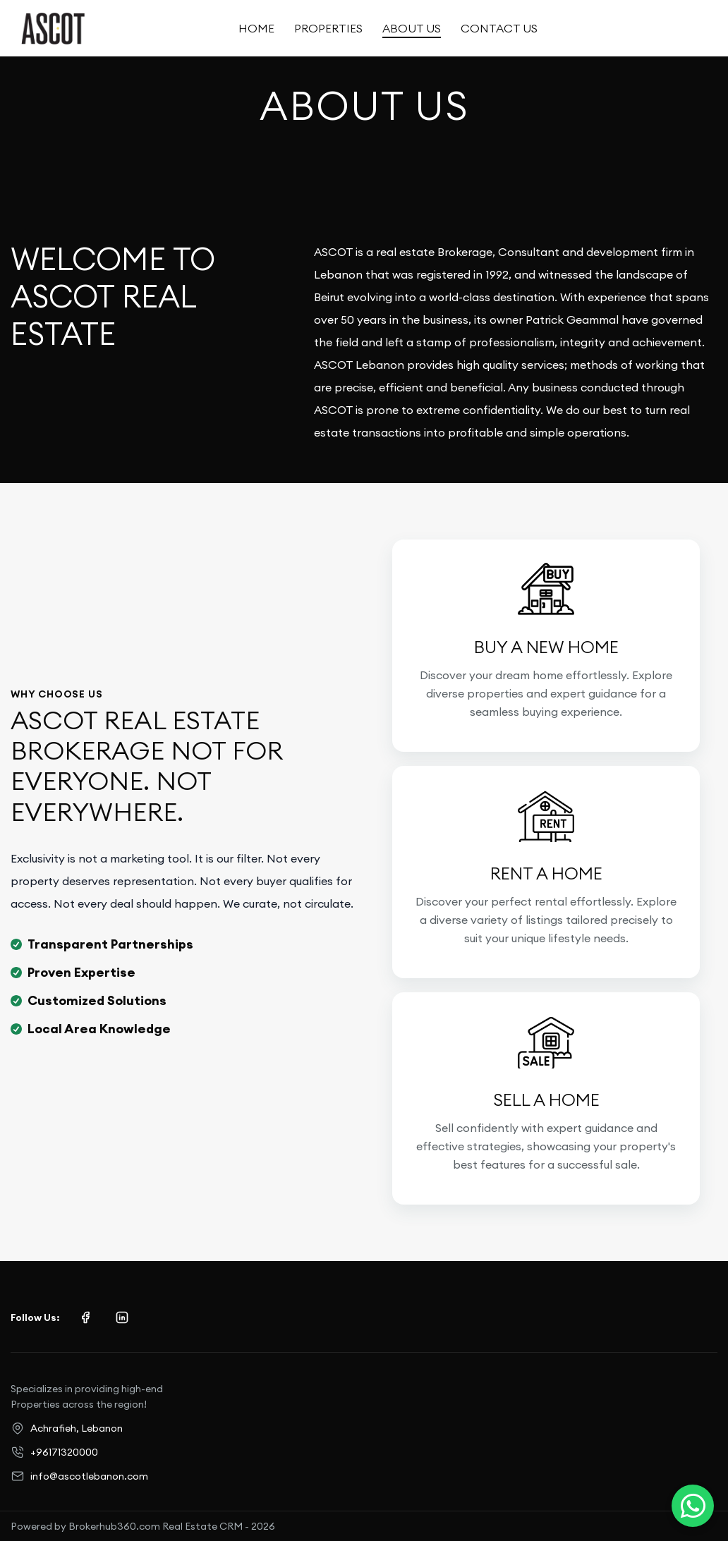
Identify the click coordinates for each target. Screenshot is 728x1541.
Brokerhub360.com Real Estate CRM (155, 1526)
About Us (411, 28)
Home (256, 28)
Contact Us (499, 28)
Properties (328, 28)
